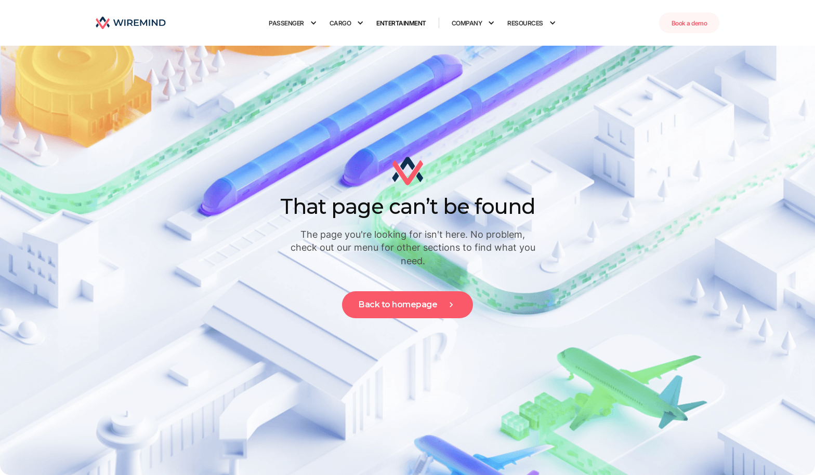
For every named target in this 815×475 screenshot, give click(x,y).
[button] (293, 22)
